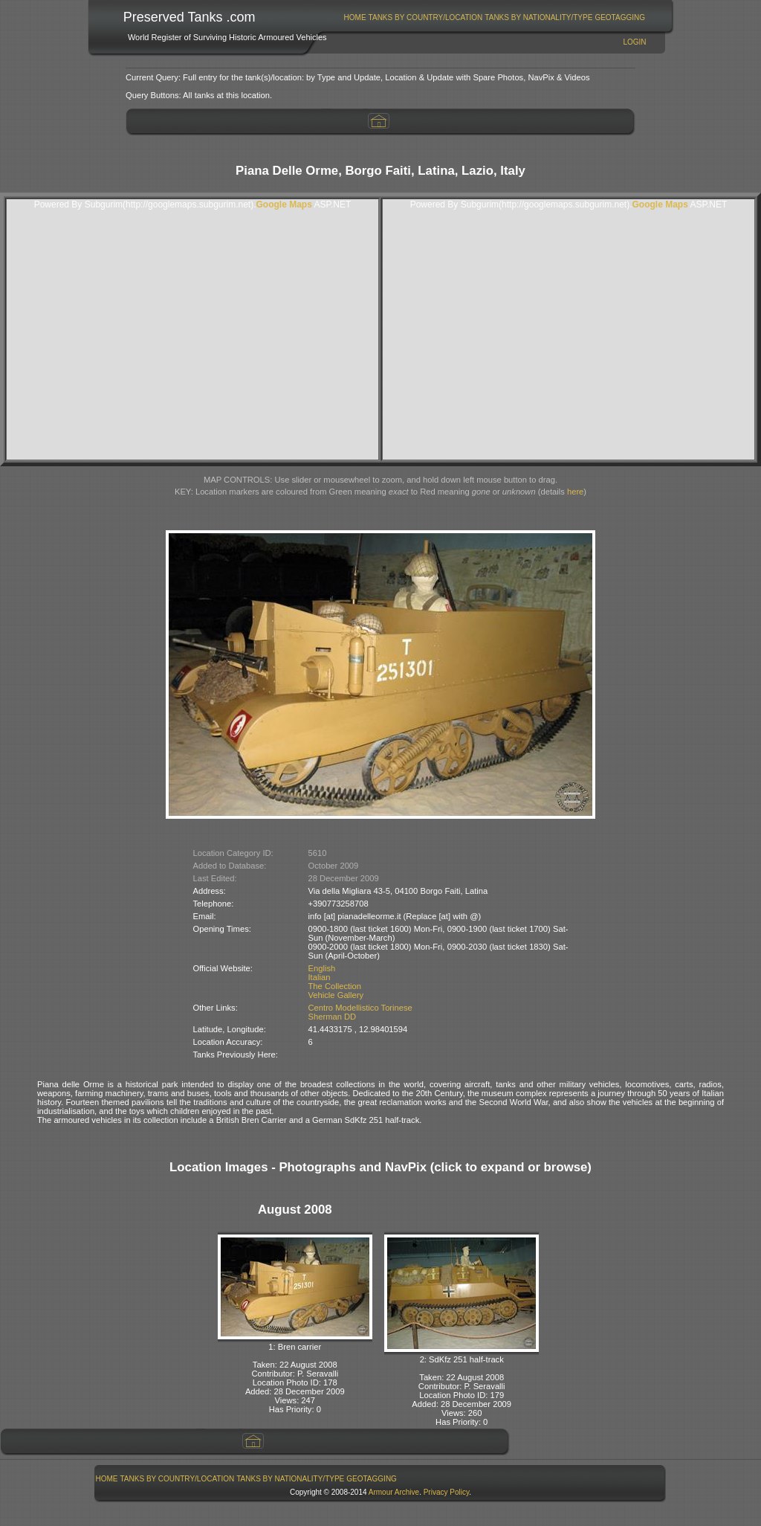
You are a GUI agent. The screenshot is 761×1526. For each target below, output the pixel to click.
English (322, 968)
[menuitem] (355, 17)
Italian (319, 977)
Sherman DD (332, 1016)
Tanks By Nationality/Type (538, 17)
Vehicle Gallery (336, 995)
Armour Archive (394, 1492)
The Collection (335, 986)
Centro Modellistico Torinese (360, 1007)
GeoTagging (620, 17)
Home (355, 17)
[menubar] (494, 17)
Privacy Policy (447, 1492)
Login (634, 42)
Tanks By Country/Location (426, 17)
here (575, 491)
